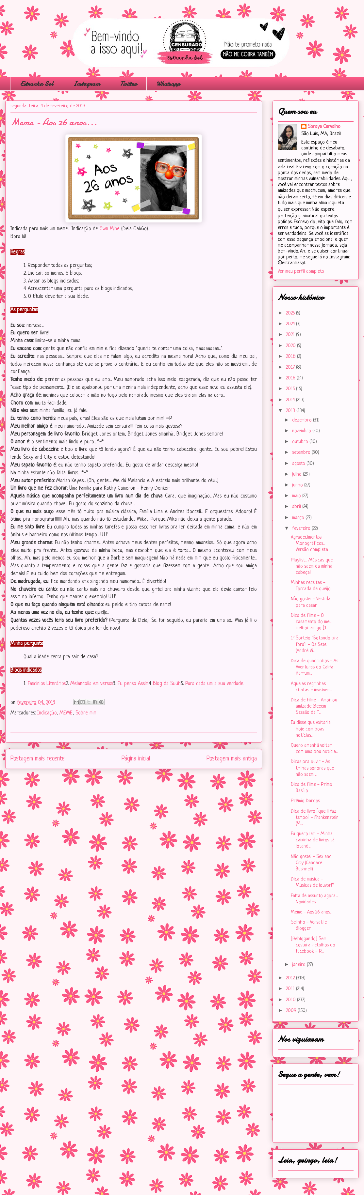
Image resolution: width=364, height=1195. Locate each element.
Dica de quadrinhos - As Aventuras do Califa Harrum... (314, 667)
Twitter (128, 83)
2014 (291, 400)
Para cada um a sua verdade (214, 684)
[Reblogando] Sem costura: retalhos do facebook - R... (313, 945)
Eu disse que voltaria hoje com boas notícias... (311, 729)
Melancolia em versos (91, 684)
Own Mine (110, 229)
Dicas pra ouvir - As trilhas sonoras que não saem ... (312, 768)
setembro (302, 452)
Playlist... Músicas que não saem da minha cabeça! (312, 566)
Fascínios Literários (47, 684)
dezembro (302, 420)
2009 (292, 1011)
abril (297, 507)
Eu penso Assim (133, 684)
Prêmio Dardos (305, 801)
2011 (291, 989)
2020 (291, 346)
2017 (291, 367)
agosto (299, 464)
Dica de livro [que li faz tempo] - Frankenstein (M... (315, 818)
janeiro (299, 965)
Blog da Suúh (167, 684)
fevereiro (302, 528)
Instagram (86, 83)
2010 (291, 1000)
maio (297, 496)
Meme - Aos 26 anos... (311, 912)
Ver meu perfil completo (301, 271)
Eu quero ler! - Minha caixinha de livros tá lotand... (313, 840)
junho (298, 485)
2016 (291, 378)
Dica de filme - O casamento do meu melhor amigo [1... (311, 622)
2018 (291, 357)
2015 (291, 389)
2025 (291, 313)
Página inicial (136, 758)
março (299, 518)
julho (297, 474)
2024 (291, 324)
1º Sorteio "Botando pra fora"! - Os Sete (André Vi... (315, 644)
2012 (291, 978)
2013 (291, 411)
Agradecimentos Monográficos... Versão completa (309, 544)
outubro (300, 442)
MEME (66, 713)
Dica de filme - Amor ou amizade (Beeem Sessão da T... (314, 706)
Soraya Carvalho (324, 127)
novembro (302, 431)
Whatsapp (168, 83)
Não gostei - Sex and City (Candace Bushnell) (311, 863)
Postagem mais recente (37, 758)
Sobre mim (85, 713)
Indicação (47, 713)
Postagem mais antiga (232, 758)
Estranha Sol (36, 83)
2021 (291, 335)
